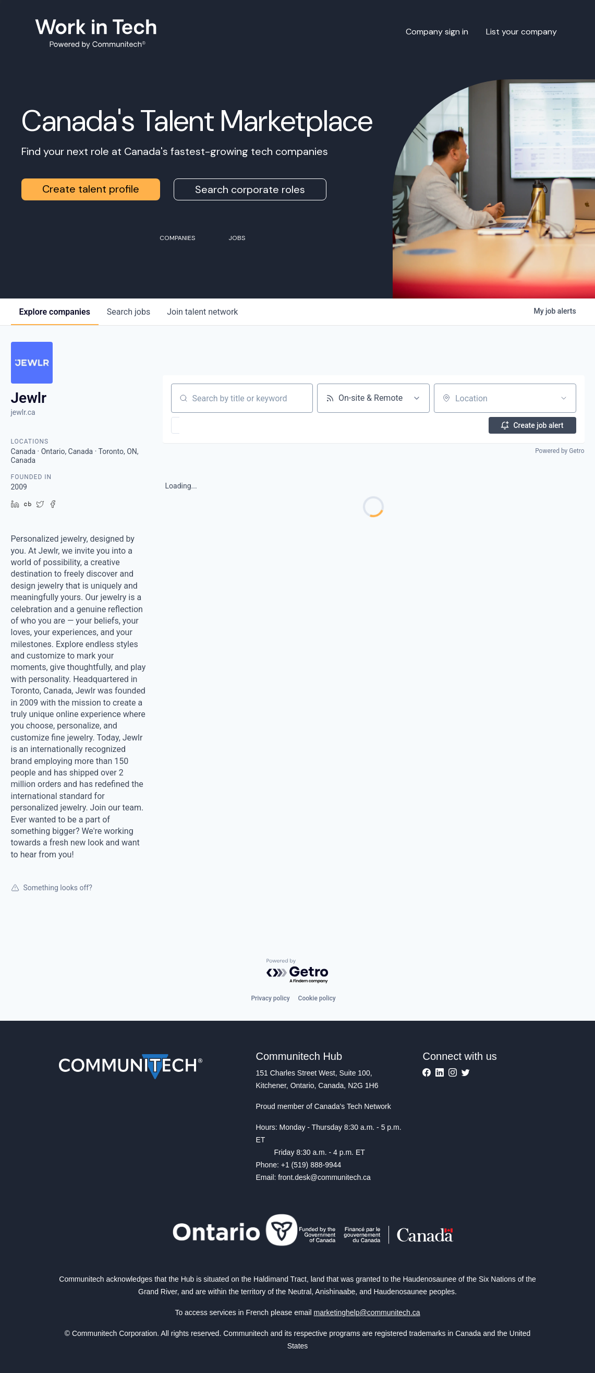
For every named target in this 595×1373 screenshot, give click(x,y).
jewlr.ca (23, 412)
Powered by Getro (559, 451)
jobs (128, 312)
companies (54, 312)
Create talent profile (90, 189)
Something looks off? (51, 888)
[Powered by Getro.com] (297, 971)
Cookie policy (317, 998)
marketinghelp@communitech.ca (367, 1312)
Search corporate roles (250, 189)
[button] (205, 425)
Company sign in (437, 31)
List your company (521, 31)
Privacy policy (270, 998)
